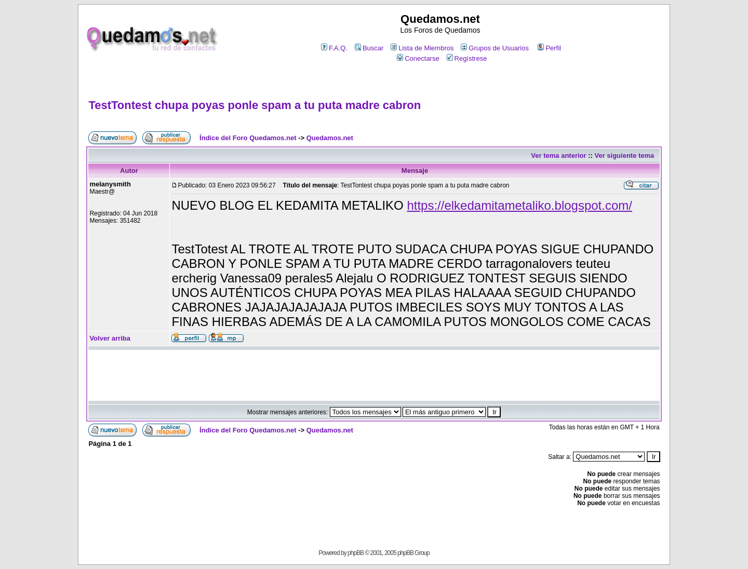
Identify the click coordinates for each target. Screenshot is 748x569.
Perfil (549, 48)
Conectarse (418, 58)
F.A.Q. (334, 48)
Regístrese (467, 58)
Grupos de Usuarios (495, 48)
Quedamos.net (329, 138)
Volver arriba (109, 338)
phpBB (356, 553)
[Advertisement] (374, 81)
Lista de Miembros (422, 48)
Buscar (369, 48)
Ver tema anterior (558, 155)
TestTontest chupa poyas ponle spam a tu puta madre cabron (254, 105)
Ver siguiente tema (624, 155)
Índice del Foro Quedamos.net (247, 138)
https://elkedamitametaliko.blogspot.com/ (519, 205)
